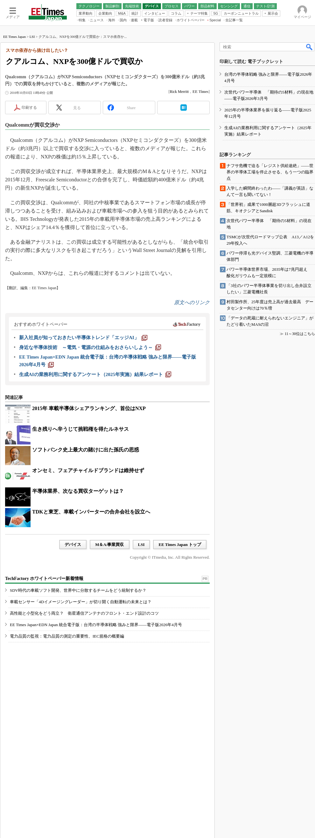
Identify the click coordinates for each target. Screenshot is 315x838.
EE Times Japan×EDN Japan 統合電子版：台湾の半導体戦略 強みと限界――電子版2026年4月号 (96, 624)
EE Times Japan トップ (179, 544)
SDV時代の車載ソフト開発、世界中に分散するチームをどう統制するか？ (78, 590)
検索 (309, 46)
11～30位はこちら (299, 334)
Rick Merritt (179, 91)
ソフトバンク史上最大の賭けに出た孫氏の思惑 (85, 449)
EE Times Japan (14, 36)
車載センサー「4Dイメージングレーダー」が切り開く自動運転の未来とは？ (80, 601)
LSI (32, 36)
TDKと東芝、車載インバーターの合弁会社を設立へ (91, 511)
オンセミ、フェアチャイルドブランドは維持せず (88, 470)
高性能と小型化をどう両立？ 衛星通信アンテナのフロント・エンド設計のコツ (84, 613)
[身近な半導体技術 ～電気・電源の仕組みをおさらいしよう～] (90, 347)
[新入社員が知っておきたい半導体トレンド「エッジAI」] (83, 337)
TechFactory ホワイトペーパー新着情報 (44, 578)
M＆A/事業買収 (109, 544)
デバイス (73, 544)
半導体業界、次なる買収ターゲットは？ (78, 491)
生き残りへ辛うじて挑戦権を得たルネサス (80, 429)
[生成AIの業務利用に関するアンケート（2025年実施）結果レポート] (95, 374)
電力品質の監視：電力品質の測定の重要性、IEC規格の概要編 (67, 636)
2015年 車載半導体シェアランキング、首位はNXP (89, 408)
